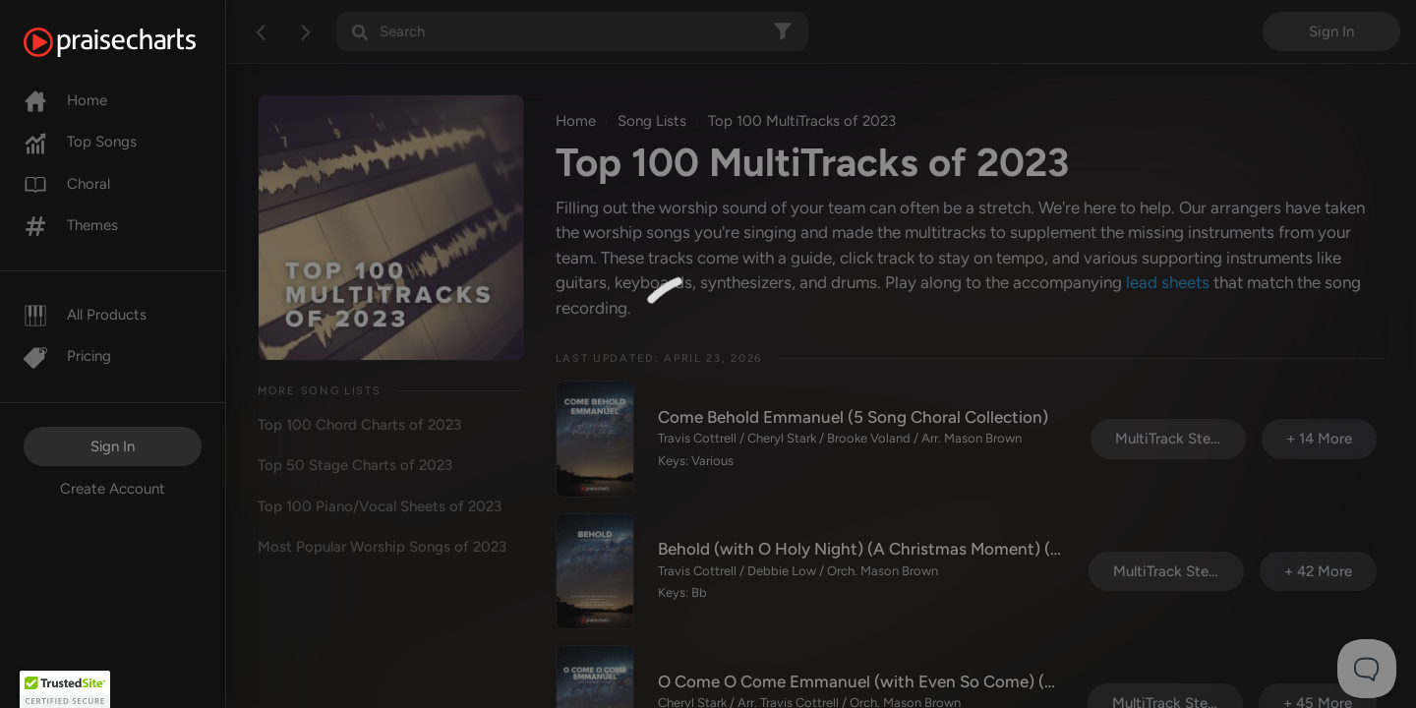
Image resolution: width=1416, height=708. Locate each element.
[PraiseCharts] (134, 42)
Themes (71, 225)
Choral (67, 184)
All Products (85, 315)
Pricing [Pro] (67, 356)
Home (65, 100)
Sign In (112, 446)
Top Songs (80, 141)
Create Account (112, 489)
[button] (65, 689)
